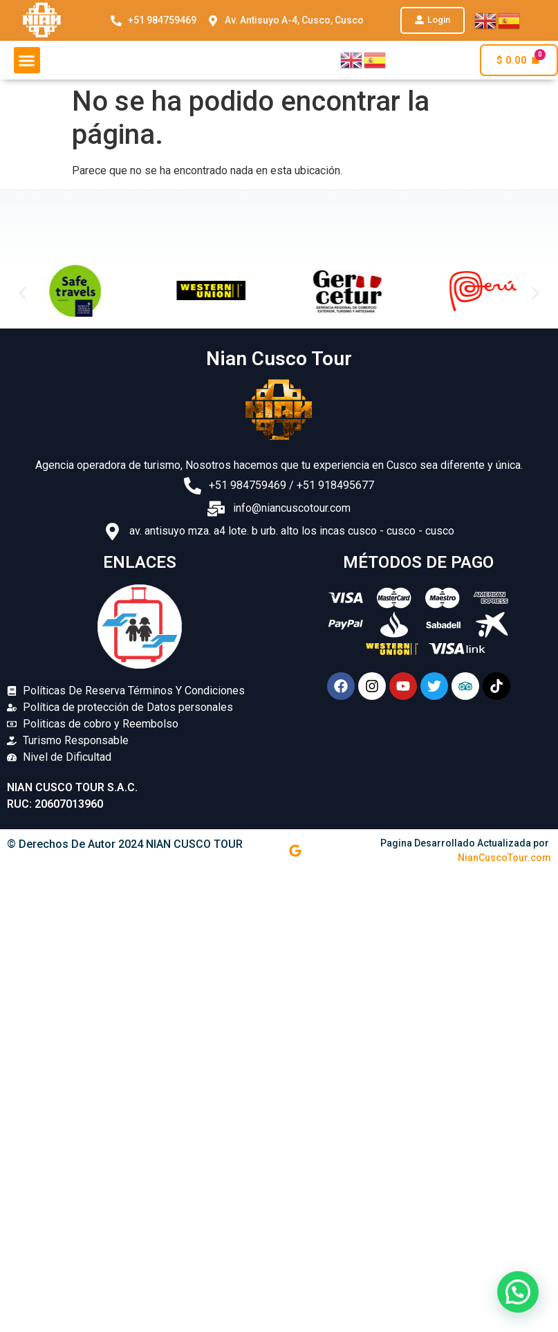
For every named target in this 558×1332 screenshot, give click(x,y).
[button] (432, 20)
